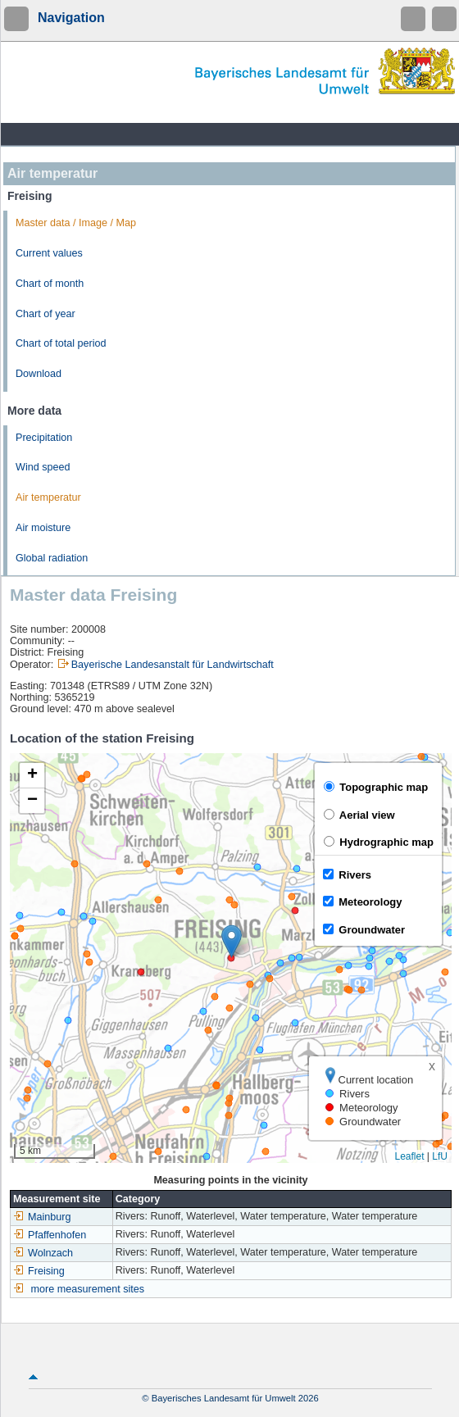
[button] (231, 941)
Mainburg (42, 1217)
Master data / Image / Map (76, 223)
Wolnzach (43, 1253)
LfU (440, 1156)
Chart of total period (61, 343)
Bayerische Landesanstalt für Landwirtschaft (172, 664)
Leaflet (409, 1156)
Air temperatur (48, 497)
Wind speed (43, 467)
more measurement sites (88, 1289)
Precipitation (44, 437)
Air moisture (43, 528)
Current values (49, 253)
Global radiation (52, 558)
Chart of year (45, 314)
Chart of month (50, 283)
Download (38, 373)
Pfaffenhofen (49, 1235)
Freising (39, 1271)
